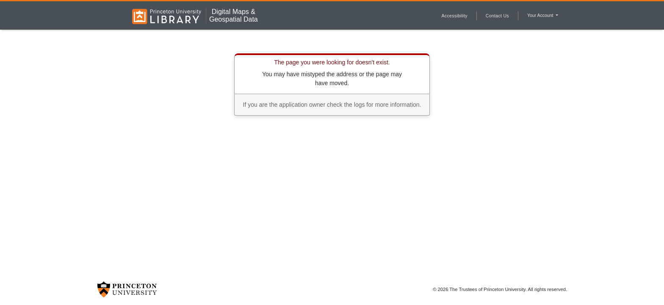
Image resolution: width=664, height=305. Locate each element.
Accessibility (455, 15)
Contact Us (497, 15)
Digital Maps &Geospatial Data (233, 15)
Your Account (540, 15)
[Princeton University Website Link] (127, 289)
